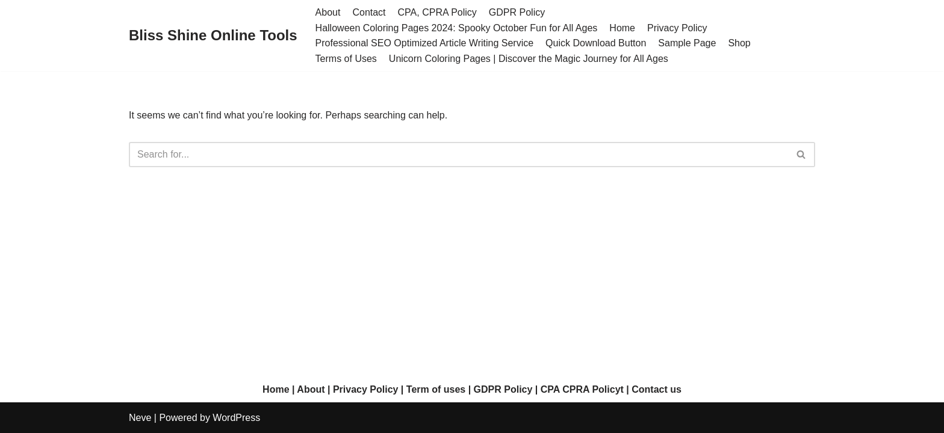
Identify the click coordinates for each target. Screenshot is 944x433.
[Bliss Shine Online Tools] (213, 35)
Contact (368, 12)
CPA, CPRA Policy (437, 12)
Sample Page (687, 43)
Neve (140, 418)
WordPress (236, 418)
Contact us (657, 389)
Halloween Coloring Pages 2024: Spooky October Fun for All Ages (456, 28)
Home (622, 28)
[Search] (458, 154)
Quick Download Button (595, 43)
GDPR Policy (517, 12)
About (328, 12)
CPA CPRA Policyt (582, 389)
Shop (739, 43)
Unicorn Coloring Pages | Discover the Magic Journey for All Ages (528, 59)
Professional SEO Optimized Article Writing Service (424, 43)
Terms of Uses (346, 59)
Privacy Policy (677, 28)
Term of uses (435, 389)
